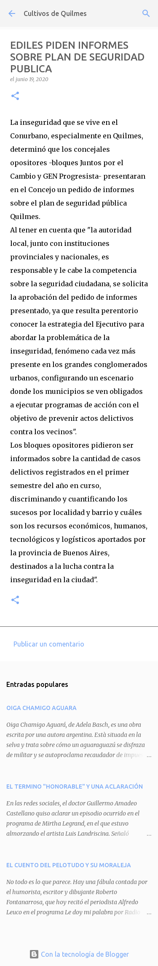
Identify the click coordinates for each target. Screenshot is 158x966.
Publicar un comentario (48, 644)
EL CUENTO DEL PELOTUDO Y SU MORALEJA (68, 865)
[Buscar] (146, 13)
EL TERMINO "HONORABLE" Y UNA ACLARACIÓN (74, 786)
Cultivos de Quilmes (55, 13)
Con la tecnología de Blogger (79, 954)
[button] (15, 96)
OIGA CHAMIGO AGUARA (41, 708)
